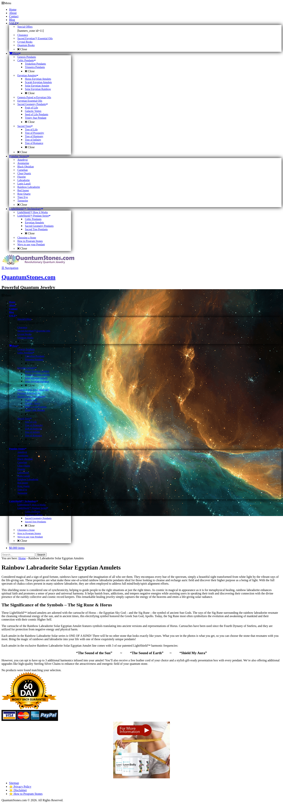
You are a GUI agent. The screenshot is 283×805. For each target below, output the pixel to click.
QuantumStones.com (28, 277)
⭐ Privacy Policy (20, 786)
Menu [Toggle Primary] (6, 3)
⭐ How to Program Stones (26, 793)
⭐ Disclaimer (18, 790)
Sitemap (14, 783)
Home (22, 558)
